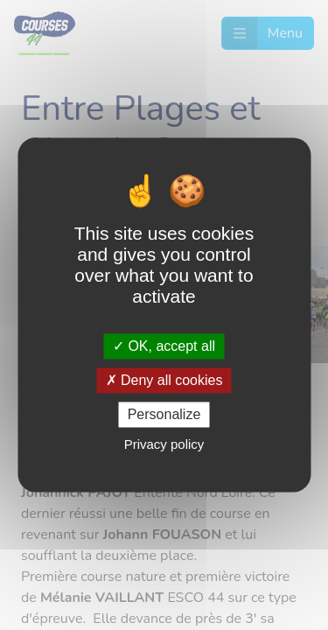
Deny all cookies (164, 380)
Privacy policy (164, 445)
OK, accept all (164, 346)
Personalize (164, 414)
